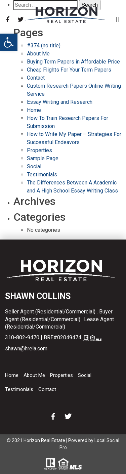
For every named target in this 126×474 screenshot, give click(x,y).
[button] (8, 42)
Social (34, 166)
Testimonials (42, 174)
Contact (36, 78)
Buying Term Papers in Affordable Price (73, 61)
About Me (38, 53)
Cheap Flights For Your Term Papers (69, 70)
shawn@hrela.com (26, 348)
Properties (39, 150)
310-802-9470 (22, 337)
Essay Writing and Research (59, 102)
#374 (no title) (43, 45)
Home (34, 110)
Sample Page (42, 158)
